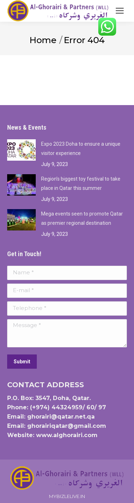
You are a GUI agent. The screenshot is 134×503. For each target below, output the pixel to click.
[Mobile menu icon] (120, 11)
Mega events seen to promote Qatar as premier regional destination (82, 218)
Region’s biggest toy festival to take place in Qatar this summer (80, 183)
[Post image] (21, 150)
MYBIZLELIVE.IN (67, 496)
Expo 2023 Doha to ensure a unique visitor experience (80, 148)
